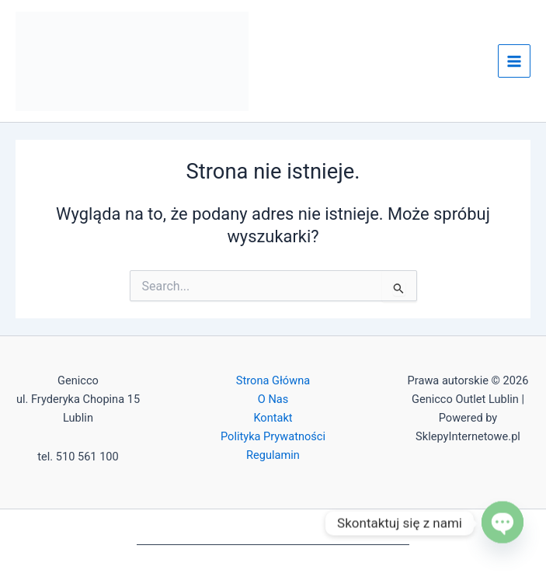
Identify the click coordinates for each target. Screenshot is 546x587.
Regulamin (273, 455)
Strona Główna (273, 380)
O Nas (273, 399)
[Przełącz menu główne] (514, 60)
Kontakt (272, 418)
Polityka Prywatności (273, 436)
